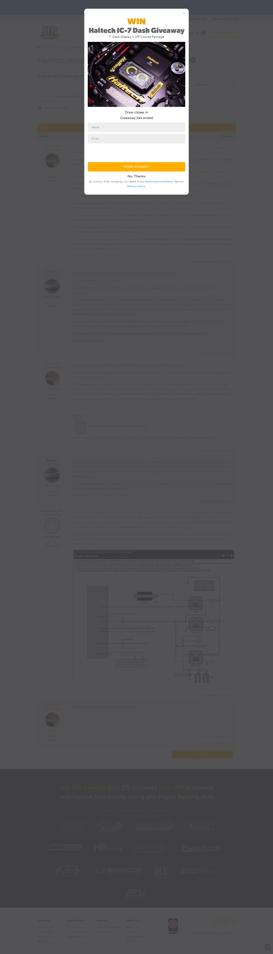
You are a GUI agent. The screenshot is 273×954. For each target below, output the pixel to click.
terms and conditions (159, 181)
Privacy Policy (136, 186)
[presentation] (114, 152)
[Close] (184, 13)
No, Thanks (136, 176)
